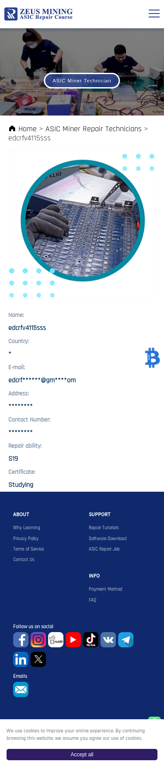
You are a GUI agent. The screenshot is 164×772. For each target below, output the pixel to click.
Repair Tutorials (104, 528)
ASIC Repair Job (104, 549)
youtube (73, 639)
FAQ (92, 600)
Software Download (108, 539)
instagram (38, 639)
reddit (55, 639)
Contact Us (24, 560)
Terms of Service (28, 549)
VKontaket (108, 639)
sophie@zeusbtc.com (20, 689)
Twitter (38, 659)
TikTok (90, 639)
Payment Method (105, 589)
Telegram (125, 639)
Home (22, 129)
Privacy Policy (25, 539)
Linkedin (20, 659)
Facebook (20, 639)
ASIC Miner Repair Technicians (93, 129)
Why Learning (26, 528)
